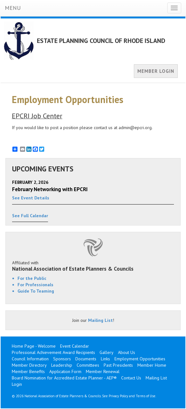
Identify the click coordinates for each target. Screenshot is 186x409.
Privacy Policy (118, 396)
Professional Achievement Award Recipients (53, 352)
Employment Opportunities (139, 359)
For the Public (31, 278)
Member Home (151, 365)
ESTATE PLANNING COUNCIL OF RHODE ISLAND (101, 41)
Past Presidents (118, 365)
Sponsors (62, 359)
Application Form (65, 371)
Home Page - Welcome (34, 346)
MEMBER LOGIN (155, 71)
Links (105, 359)
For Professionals (35, 285)
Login (17, 384)
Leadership (61, 365)
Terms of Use (145, 396)
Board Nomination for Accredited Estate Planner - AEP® (64, 378)
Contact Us (131, 378)
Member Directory (29, 365)
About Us (126, 352)
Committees (88, 365)
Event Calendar (74, 346)
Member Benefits (28, 371)
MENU (13, 7)
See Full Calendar (30, 215)
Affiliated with (93, 266)
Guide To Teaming (35, 291)
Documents (85, 359)
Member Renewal (103, 371)
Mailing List (100, 320)
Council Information (30, 359)
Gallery (107, 352)
